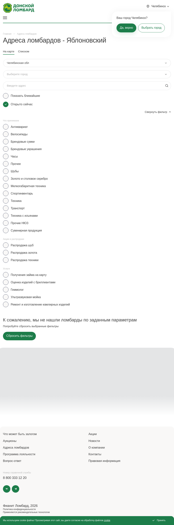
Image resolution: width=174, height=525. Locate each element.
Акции (93, 434)
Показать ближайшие (25, 95)
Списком (23, 51)
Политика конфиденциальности (19, 509)
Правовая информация (104, 460)
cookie (107, 520)
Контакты (95, 454)
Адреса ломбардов (16, 447)
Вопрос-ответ (12, 460)
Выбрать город (151, 27)
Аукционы (9, 440)
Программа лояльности (19, 454)
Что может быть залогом (20, 434)
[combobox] (87, 63)
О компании (97, 447)
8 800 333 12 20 (14, 478)
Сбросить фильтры (19, 335)
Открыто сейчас (22, 104)
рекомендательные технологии (34, 512)
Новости (94, 440)
